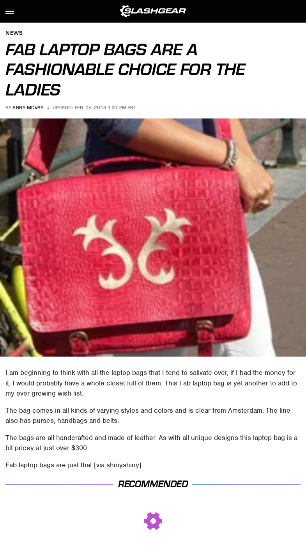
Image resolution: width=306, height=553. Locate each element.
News (14, 33)
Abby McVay (27, 107)
